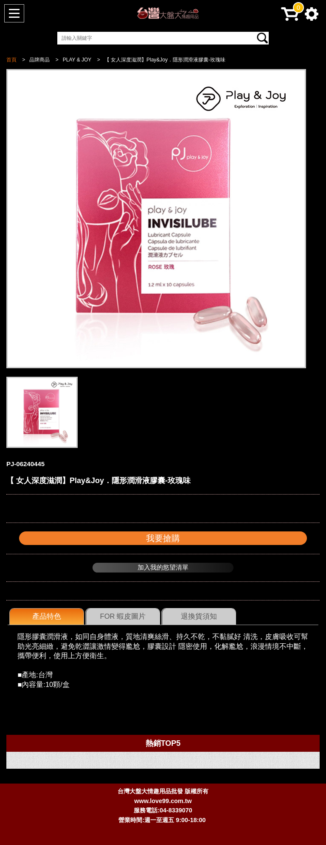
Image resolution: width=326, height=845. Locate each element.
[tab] (46, 616)
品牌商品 (39, 60)
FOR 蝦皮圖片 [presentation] (123, 616)
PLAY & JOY (77, 60)
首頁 (11, 60)
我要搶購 (163, 538)
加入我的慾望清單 (163, 567)
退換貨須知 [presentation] (199, 616)
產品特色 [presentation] (46, 616)
